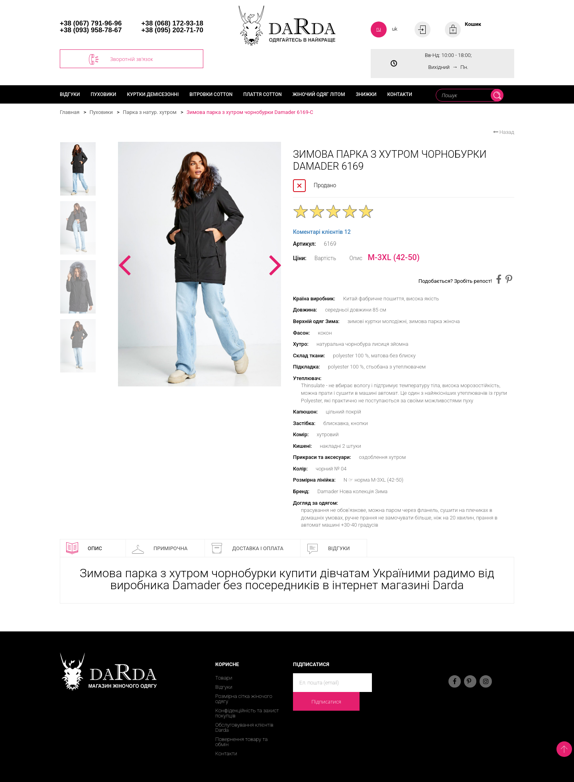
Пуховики (103, 94)
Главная (69, 112)
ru (378, 29)
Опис (84, 548)
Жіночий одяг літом (319, 94)
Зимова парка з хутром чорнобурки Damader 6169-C (250, 112)
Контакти (399, 94)
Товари (223, 678)
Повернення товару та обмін (241, 741)
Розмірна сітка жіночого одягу (243, 698)
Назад (503, 132)
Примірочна (160, 548)
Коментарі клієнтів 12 (322, 232)
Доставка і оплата (247, 548)
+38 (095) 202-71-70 (172, 30)
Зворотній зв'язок (121, 59)
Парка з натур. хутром (150, 112)
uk (394, 29)
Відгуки (70, 94)
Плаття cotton (262, 94)
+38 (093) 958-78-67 (91, 30)
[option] (199, 264)
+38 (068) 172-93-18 (172, 23)
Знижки (366, 94)
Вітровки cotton (210, 94)
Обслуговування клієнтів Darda (244, 727)
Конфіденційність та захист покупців (247, 713)
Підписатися (326, 701)
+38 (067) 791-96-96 (91, 23)
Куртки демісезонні (153, 94)
